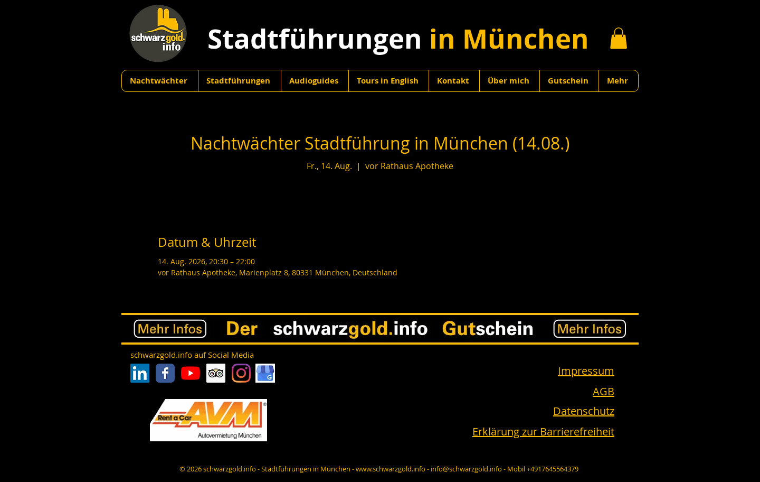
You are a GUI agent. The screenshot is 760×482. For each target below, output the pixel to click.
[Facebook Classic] (165, 373)
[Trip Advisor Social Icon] (215, 373)
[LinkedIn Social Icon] (139, 373)
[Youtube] (190, 373)
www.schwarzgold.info (390, 469)
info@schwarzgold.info (466, 469)
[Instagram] (241, 373)
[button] (619, 38)
